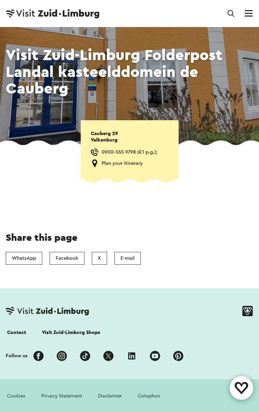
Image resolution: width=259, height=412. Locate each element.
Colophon (149, 395)
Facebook (67, 258)
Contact (16, 332)
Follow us (17, 355)
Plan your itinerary (122, 163)
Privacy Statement (61, 395)
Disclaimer (110, 395)
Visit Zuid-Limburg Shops (71, 332)
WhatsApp (24, 258)
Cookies (16, 395)
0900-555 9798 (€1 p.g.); (129, 152)
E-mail (128, 258)
